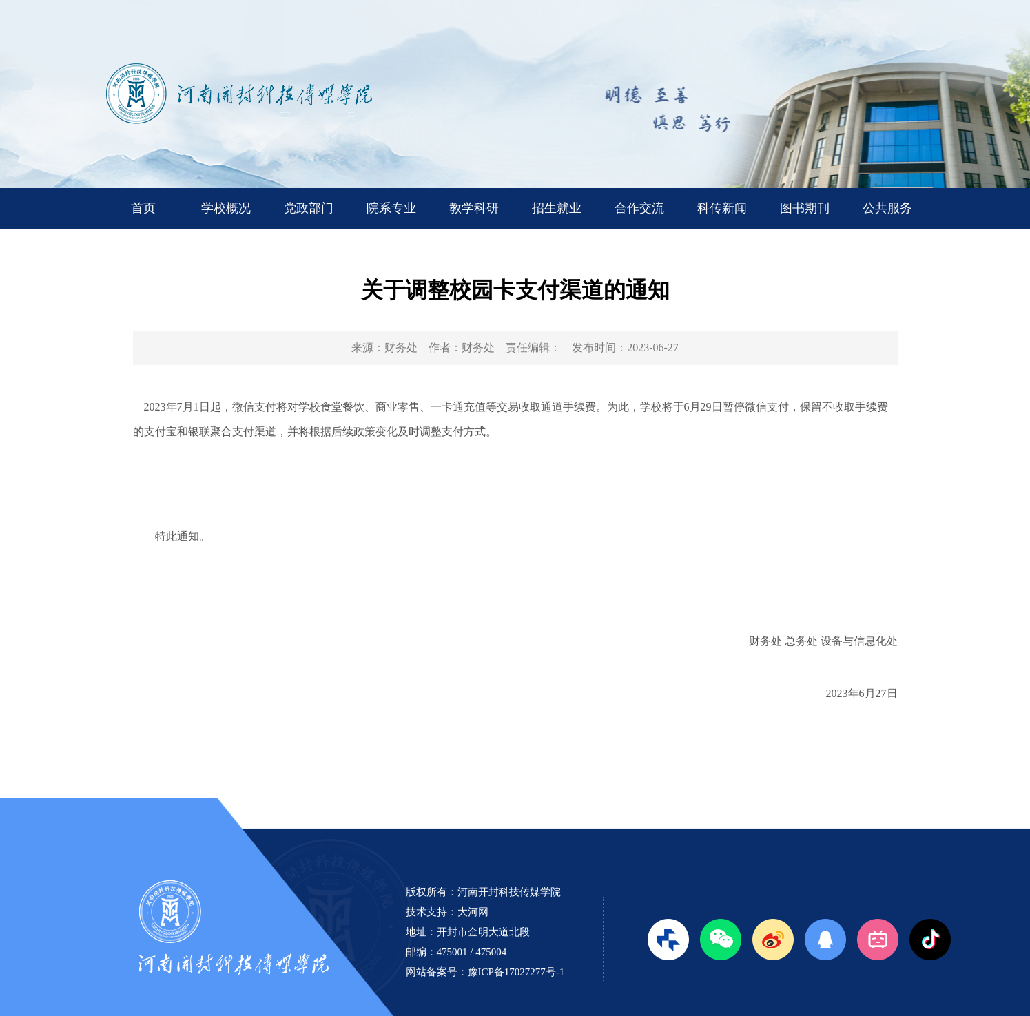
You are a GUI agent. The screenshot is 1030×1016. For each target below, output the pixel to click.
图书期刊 (805, 208)
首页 (143, 208)
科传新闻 (722, 208)
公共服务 (887, 208)
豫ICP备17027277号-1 (516, 971)
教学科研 (474, 208)
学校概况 (226, 208)
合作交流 (639, 208)
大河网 (472, 911)
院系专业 (391, 208)
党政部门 (308, 208)
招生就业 (556, 208)
